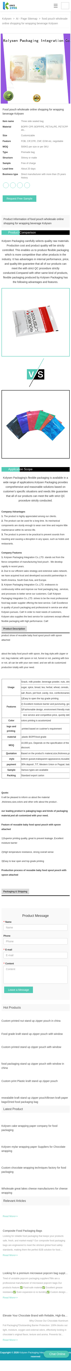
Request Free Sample (19, 198)
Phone (6, 936)
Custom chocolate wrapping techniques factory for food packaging (34, 1171)
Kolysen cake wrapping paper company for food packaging (30, 1130)
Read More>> (10, 1218)
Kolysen (7, 18)
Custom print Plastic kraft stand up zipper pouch (30, 1083)
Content (8, 963)
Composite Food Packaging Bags (22, 1232)
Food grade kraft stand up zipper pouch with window (32, 1036)
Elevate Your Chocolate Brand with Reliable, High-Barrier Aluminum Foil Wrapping (35, 1317)
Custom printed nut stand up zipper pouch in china (31, 1022)
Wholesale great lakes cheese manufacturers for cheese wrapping (35, 1192)
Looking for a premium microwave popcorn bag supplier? (35, 1275)
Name (7, 922)
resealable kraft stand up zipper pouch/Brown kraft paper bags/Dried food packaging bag (35, 1102)
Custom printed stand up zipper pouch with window (31, 1049)
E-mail (7, 949)
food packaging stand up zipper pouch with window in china (33, 1068)
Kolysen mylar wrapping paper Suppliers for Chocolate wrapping (34, 1151)
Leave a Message (18, 989)
